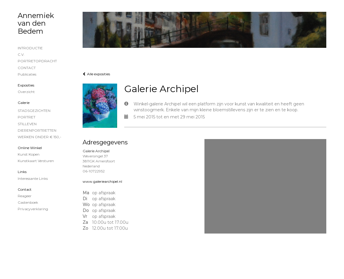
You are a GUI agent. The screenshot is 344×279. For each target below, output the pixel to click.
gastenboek (28, 202)
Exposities (26, 85)
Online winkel (30, 148)
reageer (25, 196)
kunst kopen (29, 154)
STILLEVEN (27, 124)
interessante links (33, 178)
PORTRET (26, 117)
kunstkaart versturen (36, 161)
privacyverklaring (33, 209)
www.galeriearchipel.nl (102, 181)
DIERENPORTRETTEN (37, 130)
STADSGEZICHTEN (34, 110)
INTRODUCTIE (30, 48)
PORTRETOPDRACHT (37, 61)
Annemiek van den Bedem (36, 23)
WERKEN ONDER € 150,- (39, 137)
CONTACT (27, 68)
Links (22, 171)
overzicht (26, 91)
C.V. (21, 54)
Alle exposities (96, 74)
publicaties (27, 74)
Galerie (24, 102)
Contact (25, 189)
